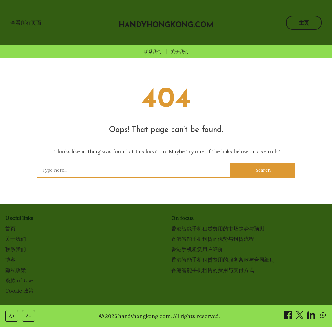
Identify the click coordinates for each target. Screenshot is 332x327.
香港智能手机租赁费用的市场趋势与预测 (217, 228)
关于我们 (180, 51)
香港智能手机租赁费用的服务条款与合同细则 (223, 259)
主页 (304, 22)
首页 (10, 228)
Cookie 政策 (19, 290)
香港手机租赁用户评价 (197, 249)
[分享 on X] (300, 317)
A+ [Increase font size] (12, 316)
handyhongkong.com (166, 25)
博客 (10, 259)
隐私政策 (15, 270)
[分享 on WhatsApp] (323, 317)
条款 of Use (19, 280)
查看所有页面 (25, 22)
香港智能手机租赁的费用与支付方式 (212, 270)
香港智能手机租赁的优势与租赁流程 (212, 239)
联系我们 (153, 51)
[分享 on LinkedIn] (311, 317)
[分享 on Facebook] (288, 317)
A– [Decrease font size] (29, 316)
